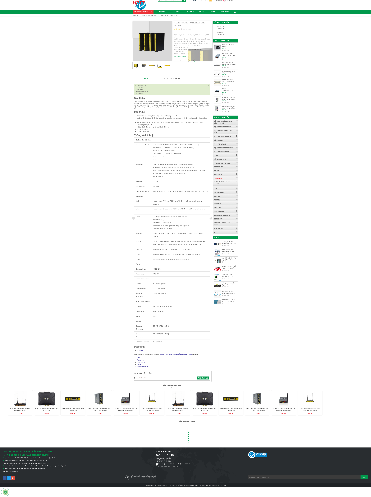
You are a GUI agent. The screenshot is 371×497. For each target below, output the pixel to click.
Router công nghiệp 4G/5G (149, 15)
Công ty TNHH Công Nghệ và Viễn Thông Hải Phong (176, 354)
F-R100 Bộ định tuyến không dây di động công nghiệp (119, 409)
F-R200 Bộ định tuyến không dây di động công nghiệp (146, 409)
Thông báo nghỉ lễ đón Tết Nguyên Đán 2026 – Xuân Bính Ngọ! (228, 242)
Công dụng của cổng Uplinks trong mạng (228, 284)
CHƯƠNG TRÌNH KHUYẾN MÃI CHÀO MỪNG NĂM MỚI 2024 (228, 250)
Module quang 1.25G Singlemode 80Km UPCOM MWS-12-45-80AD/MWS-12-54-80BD (229, 72)
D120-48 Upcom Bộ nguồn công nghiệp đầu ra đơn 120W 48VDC (228, 98)
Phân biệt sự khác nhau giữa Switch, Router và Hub (228, 292)
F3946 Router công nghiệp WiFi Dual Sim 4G (93, 409)
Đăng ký (364, 477)
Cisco (139, 358)
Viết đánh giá (203, 378)
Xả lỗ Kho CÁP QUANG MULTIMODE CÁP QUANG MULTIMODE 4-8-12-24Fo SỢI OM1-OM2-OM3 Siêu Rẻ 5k (229, 275)
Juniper (139, 364)
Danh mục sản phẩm (141, 12)
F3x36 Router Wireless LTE (168, 15)
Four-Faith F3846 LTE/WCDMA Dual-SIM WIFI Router (172, 409)
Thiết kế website (210, 485)
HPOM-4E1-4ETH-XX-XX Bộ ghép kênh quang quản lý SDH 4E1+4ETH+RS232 (228, 81)
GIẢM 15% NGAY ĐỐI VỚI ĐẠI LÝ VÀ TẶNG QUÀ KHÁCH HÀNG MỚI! (229, 267)
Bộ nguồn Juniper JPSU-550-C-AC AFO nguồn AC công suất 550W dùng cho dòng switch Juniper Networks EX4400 (229, 54)
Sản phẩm (190, 12)
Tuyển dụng (225, 12)
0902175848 (219, 0)
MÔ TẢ (146, 78)
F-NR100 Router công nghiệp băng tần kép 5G (40, 409)
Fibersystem (141, 360)
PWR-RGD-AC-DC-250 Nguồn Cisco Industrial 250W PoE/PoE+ (228, 89)
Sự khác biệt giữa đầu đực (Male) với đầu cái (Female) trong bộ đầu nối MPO (229, 259)
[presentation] (133, 218)
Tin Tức (201, 12)
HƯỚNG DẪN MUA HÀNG (172, 78)
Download (139, 93)
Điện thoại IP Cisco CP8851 (228, 45)
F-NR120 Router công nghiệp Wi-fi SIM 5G (67, 409)
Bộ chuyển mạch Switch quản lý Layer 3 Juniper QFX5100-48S (228, 63)
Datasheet (140, 350)
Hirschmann (141, 362)
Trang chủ (163, 12)
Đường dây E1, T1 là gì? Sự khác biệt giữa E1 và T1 (229, 300)
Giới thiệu (176, 12)
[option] (136, 66)
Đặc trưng (139, 89)
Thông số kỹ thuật (142, 91)
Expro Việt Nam (221, 485)
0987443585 (220, 34)
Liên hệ (212, 12)
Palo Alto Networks (143, 366)
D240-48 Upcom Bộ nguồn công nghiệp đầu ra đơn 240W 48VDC (228, 107)
